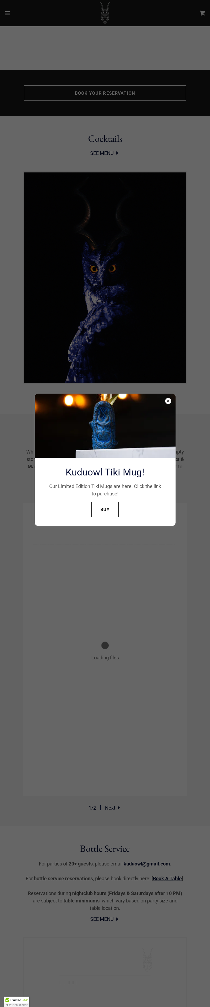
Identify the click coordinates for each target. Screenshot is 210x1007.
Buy (105, 509)
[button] (16, 1002)
